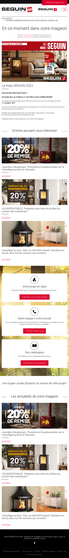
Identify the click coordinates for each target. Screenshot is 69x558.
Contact (37, 551)
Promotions (28, 36)
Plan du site (62, 551)
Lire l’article (6, 176)
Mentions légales (49, 551)
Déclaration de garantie (11, 551)
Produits (37, 36)
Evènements (46, 36)
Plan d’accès (27, 551)
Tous (20, 36)
